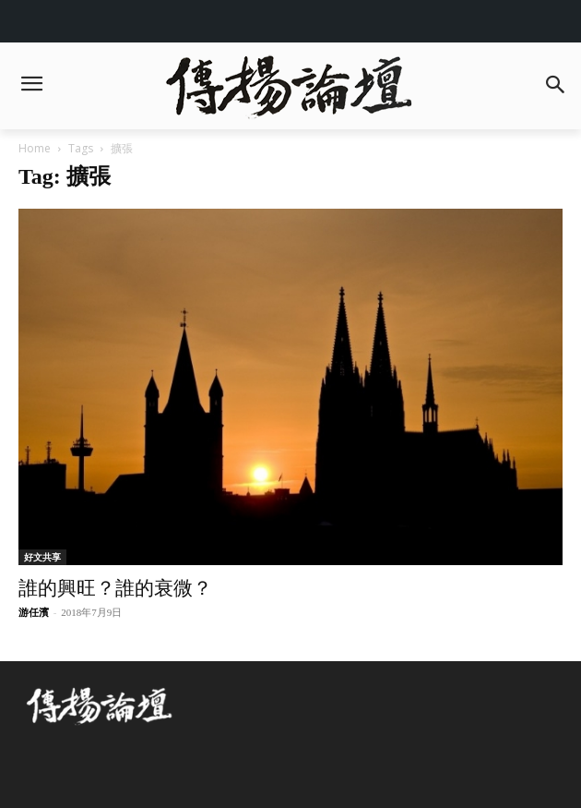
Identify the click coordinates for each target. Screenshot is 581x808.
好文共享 (42, 556)
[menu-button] (31, 86)
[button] (554, 86)
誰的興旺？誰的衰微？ (115, 588)
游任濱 (33, 612)
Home (34, 148)
